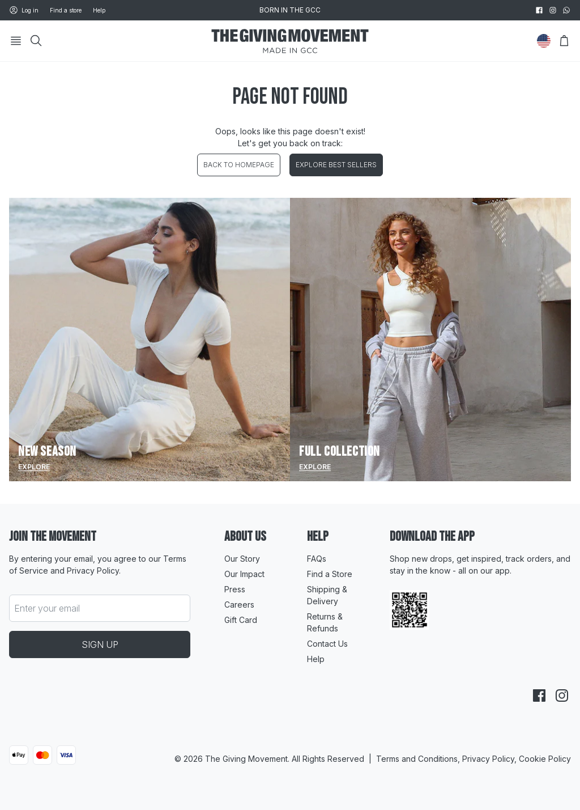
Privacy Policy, (490, 759)
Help (99, 10)
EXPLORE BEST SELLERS (336, 164)
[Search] (36, 41)
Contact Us (327, 643)
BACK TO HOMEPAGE (238, 164)
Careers (239, 604)
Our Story (242, 558)
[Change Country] (544, 41)
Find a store (66, 10)
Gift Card (240, 620)
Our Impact (244, 574)
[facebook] (539, 10)
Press (234, 589)
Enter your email (47, 608)
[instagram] (552, 10)
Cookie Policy (545, 759)
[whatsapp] (566, 10)
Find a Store (329, 574)
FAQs (316, 558)
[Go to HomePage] (290, 41)
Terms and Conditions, (419, 759)
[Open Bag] (564, 41)
